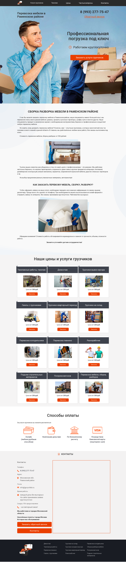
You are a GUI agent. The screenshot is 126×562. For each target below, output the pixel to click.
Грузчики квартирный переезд (75, 550)
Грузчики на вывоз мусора (74, 547)
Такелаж (54, 3)
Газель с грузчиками (50, 553)
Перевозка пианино (50, 550)
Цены (68, 3)
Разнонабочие (70, 553)
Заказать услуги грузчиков (89, 57)
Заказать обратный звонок (34, 525)
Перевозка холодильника (95, 544)
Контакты (105, 3)
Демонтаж (47, 544)
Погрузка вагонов (93, 550)
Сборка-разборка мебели (95, 547)
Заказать (32, 294)
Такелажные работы (50, 547)
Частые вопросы (86, 3)
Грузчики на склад (71, 544)
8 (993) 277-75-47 (94, 12)
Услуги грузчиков (36, 3)
